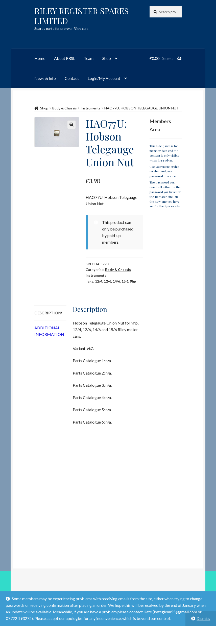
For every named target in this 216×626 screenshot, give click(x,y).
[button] (71, 125)
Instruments (91, 108)
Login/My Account (104, 78)
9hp (133, 281)
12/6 (107, 281)
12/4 (98, 281)
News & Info (45, 78)
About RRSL (64, 58)
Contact (72, 78)
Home (39, 58)
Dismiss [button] (203, 618)
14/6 (116, 281)
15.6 (125, 281)
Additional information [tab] (49, 331)
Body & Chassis (64, 108)
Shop (106, 58)
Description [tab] (47, 312)
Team (88, 58)
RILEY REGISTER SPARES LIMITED (81, 15)
